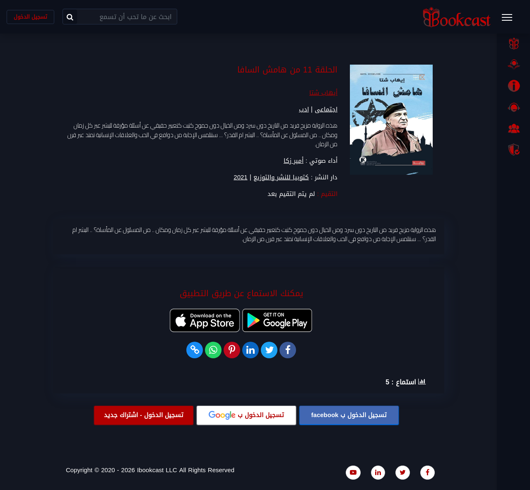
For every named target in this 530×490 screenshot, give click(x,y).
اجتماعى (326, 109)
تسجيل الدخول (30, 17)
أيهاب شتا (323, 93)
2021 (240, 177)
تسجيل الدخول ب (349, 415)
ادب (304, 109)
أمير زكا (294, 161)
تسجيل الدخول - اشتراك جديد (143, 415)
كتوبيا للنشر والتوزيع (281, 177)
